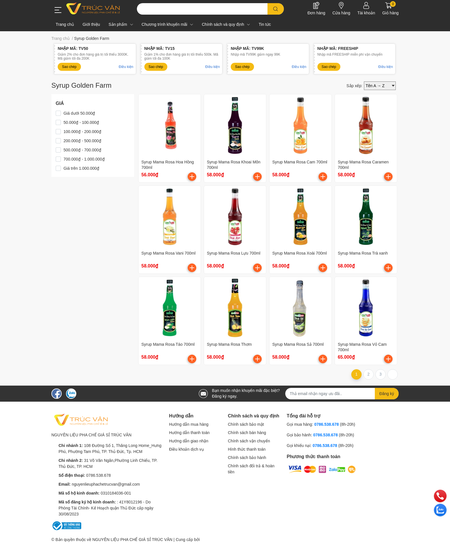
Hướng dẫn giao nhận (188, 441)
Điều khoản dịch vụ (186, 449)
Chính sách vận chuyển (249, 441)
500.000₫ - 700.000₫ (82, 150)
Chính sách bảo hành (247, 457)
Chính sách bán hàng (247, 432)
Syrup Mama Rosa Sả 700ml (298, 344)
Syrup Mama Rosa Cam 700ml (299, 162)
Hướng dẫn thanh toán (189, 432)
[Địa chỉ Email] (342, 393)
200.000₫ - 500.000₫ (82, 140)
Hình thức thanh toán (246, 449)
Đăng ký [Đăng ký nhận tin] (386, 393)
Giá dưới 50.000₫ (79, 113)
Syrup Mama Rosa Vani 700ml (168, 253)
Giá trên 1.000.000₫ (81, 168)
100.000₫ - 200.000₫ (82, 131)
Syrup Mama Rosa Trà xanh (363, 253)
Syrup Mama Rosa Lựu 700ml (233, 253)
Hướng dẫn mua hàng (188, 424)
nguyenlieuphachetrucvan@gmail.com (106, 484)
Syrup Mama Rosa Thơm (229, 344)
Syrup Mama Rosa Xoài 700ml (299, 253)
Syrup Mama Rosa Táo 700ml (168, 344)
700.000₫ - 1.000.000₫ (83, 159)
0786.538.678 (98, 475)
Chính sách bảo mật (246, 424)
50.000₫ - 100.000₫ (81, 122)
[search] (275, 9)
